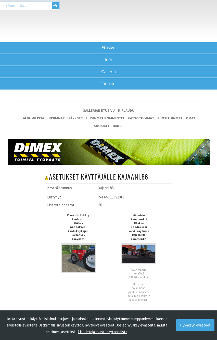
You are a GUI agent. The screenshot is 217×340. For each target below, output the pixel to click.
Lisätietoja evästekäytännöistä (102, 331)
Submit (55, 6)
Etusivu (109, 48)
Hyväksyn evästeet (195, 325)
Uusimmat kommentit (105, 118)
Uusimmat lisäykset (65, 118)
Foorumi (108, 83)
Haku (117, 125)
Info (108, 59)
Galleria (108, 71)
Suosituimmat (170, 118)
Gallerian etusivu (99, 110)
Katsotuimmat (141, 118)
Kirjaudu (126, 110)
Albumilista (33, 118)
